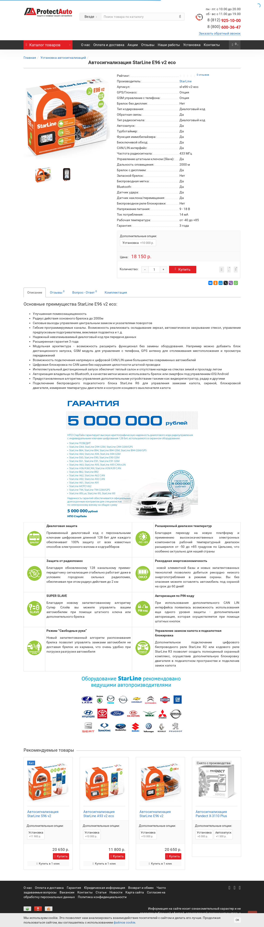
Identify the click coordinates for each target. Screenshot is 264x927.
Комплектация (116, 292)
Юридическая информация (104, 888)
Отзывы (148, 45)
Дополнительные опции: (138, 236)
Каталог (48, 43)
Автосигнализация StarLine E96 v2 (155, 814)
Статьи (101, 892)
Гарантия (74, 888)
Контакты (212, 45)
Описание (34, 292)
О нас (85, 45)
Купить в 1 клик (47, 863)
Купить (184, 269)
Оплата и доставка (108, 45)
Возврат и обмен (141, 888)
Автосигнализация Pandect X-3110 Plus (211, 814)
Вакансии (67, 892)
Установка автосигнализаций (63, 57)
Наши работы (169, 45)
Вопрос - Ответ (84, 292)
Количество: (129, 269)
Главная (30, 57)
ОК (237, 920)
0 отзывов (203, 74)
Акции (132, 45)
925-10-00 (224, 20)
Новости (115, 892)
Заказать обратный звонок (220, 33)
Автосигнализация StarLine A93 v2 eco (99, 814)
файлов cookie (124, 922)
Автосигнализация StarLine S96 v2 (42, 814)
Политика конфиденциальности (102, 897)
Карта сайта (134, 892)
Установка (191, 45)
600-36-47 (224, 27)
